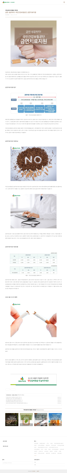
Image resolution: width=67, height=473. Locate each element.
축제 (35, 445)
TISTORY (33, 471)
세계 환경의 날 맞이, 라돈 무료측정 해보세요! (13, 398)
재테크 (51, 451)
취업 (46, 449)
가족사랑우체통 (61, 445)
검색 (31, 463)
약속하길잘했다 (55, 449)
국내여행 (36, 443)
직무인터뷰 (54, 445)
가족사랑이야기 (8, 394)
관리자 (38, 471)
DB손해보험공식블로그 (59, 443)
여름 (49, 449)
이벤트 (56, 451)
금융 (52, 443)
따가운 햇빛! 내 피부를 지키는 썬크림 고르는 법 (13, 401)
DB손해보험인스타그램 (42, 447)
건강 (35, 447)
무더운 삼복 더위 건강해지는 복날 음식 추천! (13, 397)
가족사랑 (62, 449)
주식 (48, 443)
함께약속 (48, 445)
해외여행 (48, 453)
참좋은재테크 (42, 443)
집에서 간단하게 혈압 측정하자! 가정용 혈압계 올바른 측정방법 (16, 403)
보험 (35, 453)
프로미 (36, 451)
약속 (42, 449)
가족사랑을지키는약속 (53, 447)
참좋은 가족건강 (14, 394)
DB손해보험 (37, 449)
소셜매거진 (54, 453)
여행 (60, 451)
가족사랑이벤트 (41, 453)
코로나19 (41, 451)
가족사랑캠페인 (41, 445)
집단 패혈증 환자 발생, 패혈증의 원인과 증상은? (14, 400)
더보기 (35, 455)
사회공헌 (46, 451)
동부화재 (59, 453)
